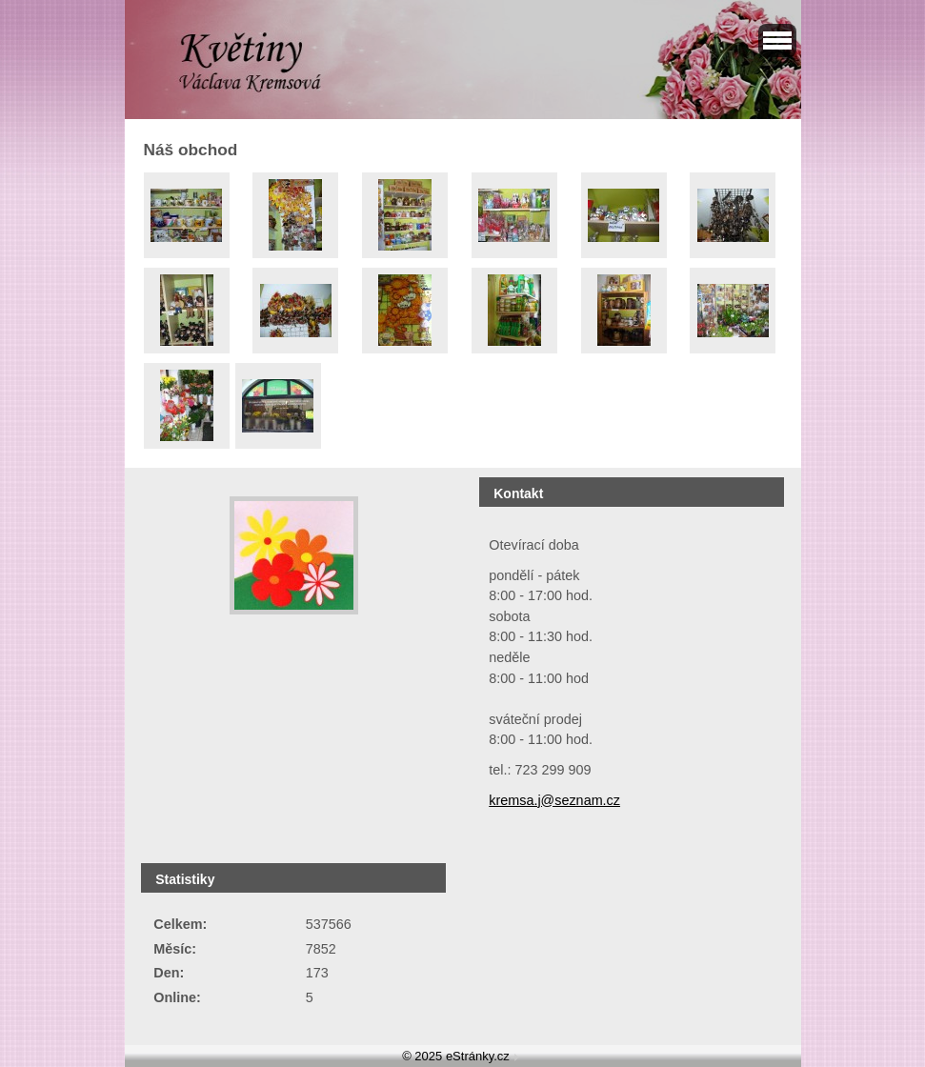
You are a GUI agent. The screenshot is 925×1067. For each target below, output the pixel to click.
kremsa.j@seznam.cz (554, 800)
